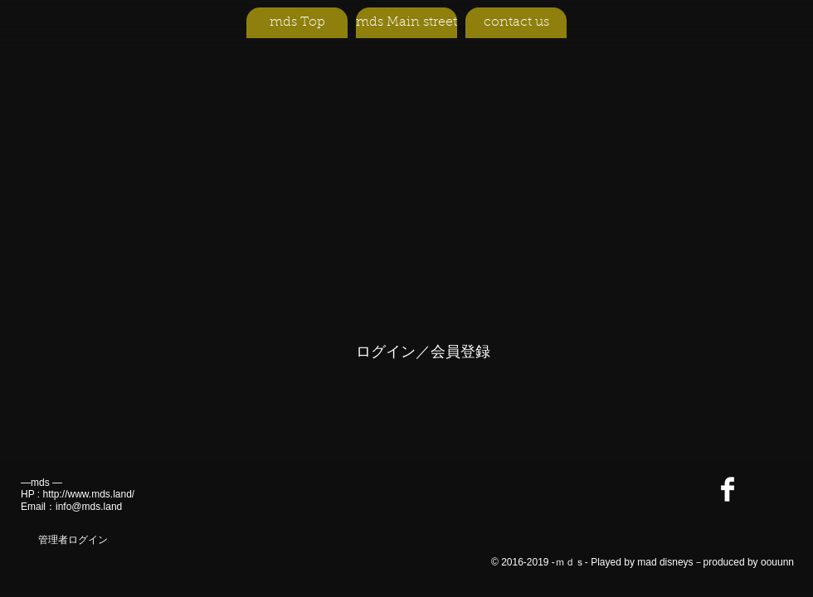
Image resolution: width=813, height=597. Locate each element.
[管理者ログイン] (72, 539)
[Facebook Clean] (727, 489)
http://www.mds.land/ (88, 494)
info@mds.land (89, 506)
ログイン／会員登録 (423, 351)
